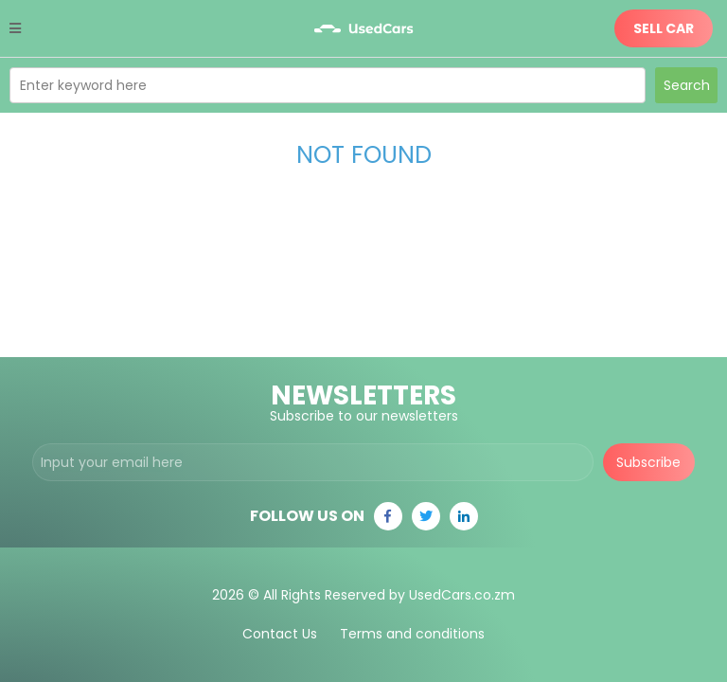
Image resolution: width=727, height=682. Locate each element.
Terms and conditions (412, 633)
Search (687, 85)
